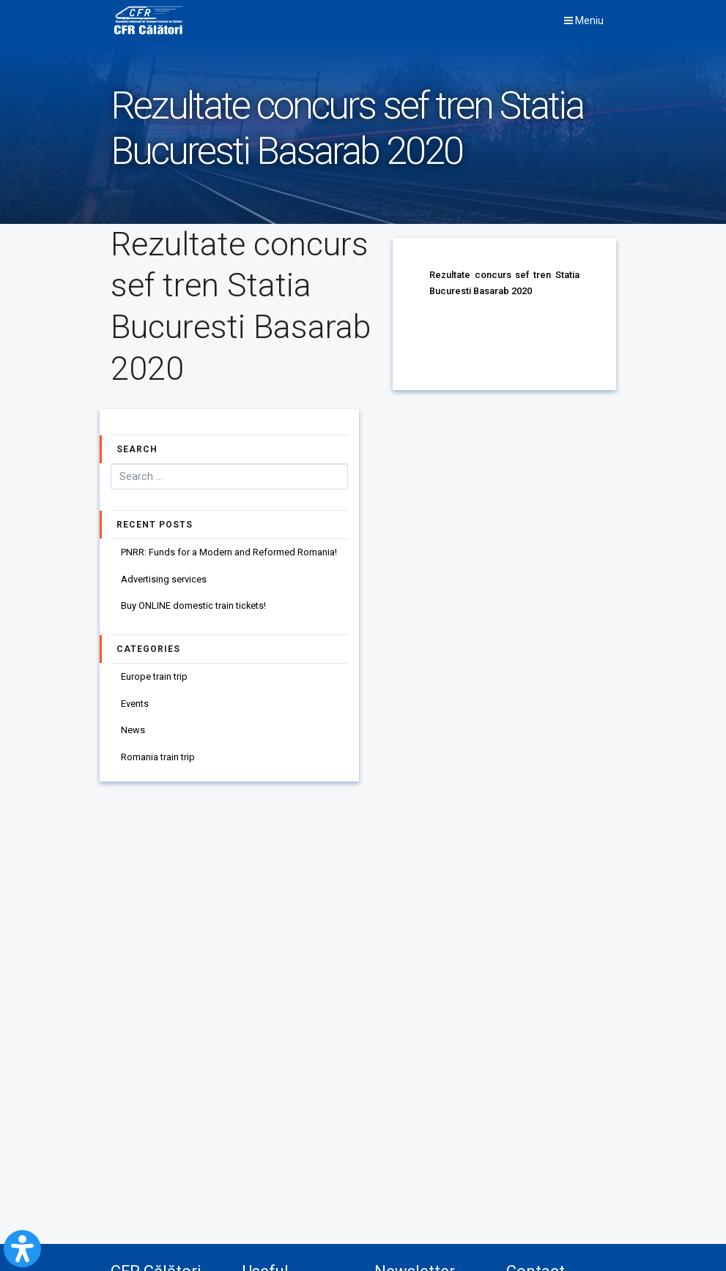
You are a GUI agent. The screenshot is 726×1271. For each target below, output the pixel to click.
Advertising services (164, 579)
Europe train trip (154, 677)
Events (135, 705)
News (133, 732)
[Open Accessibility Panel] (22, 1248)
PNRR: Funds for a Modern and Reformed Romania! (229, 552)
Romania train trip (158, 759)
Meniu (584, 21)
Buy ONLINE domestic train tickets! (194, 606)
